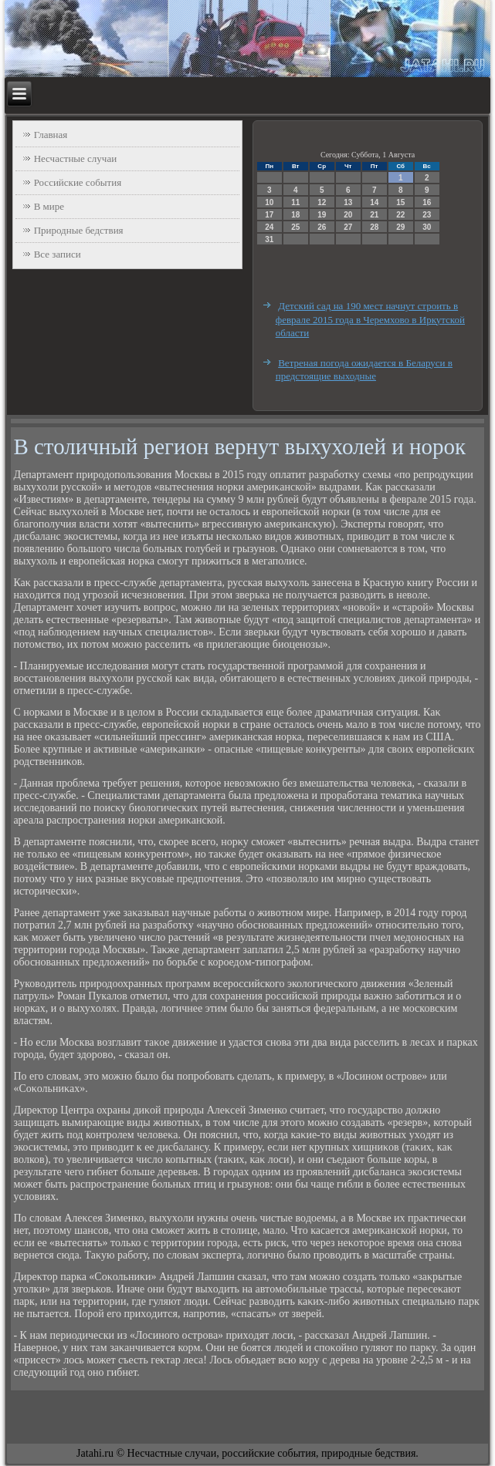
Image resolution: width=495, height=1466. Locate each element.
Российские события (77, 182)
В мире (49, 206)
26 (321, 227)
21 (374, 215)
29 (400, 227)
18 (295, 215)
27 (348, 227)
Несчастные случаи (75, 158)
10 (269, 202)
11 (295, 202)
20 (348, 215)
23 (426, 215)
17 (269, 215)
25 (295, 227)
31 (269, 239)
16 (426, 202)
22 (400, 215)
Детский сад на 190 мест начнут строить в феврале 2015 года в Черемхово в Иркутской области (370, 319)
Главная (51, 134)
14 (374, 202)
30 (426, 227)
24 (269, 227)
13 (348, 202)
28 (374, 227)
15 (400, 202)
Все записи (57, 254)
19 (321, 215)
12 (321, 202)
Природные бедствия (79, 230)
